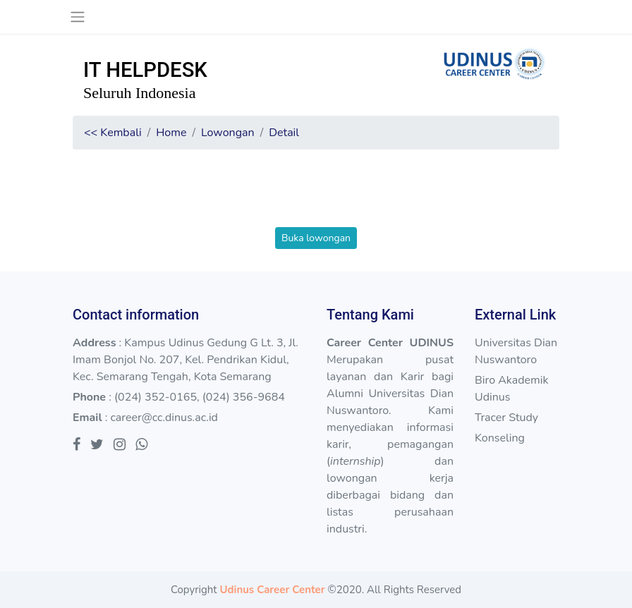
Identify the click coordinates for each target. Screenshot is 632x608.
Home (171, 132)
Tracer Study (506, 417)
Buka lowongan (316, 238)
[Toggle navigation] (77, 17)
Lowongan (228, 132)
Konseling (500, 438)
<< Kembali (113, 132)
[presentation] (316, 199)
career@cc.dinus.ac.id (164, 417)
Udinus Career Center (271, 590)
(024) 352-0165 (155, 397)
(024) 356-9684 (243, 397)
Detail (284, 132)
